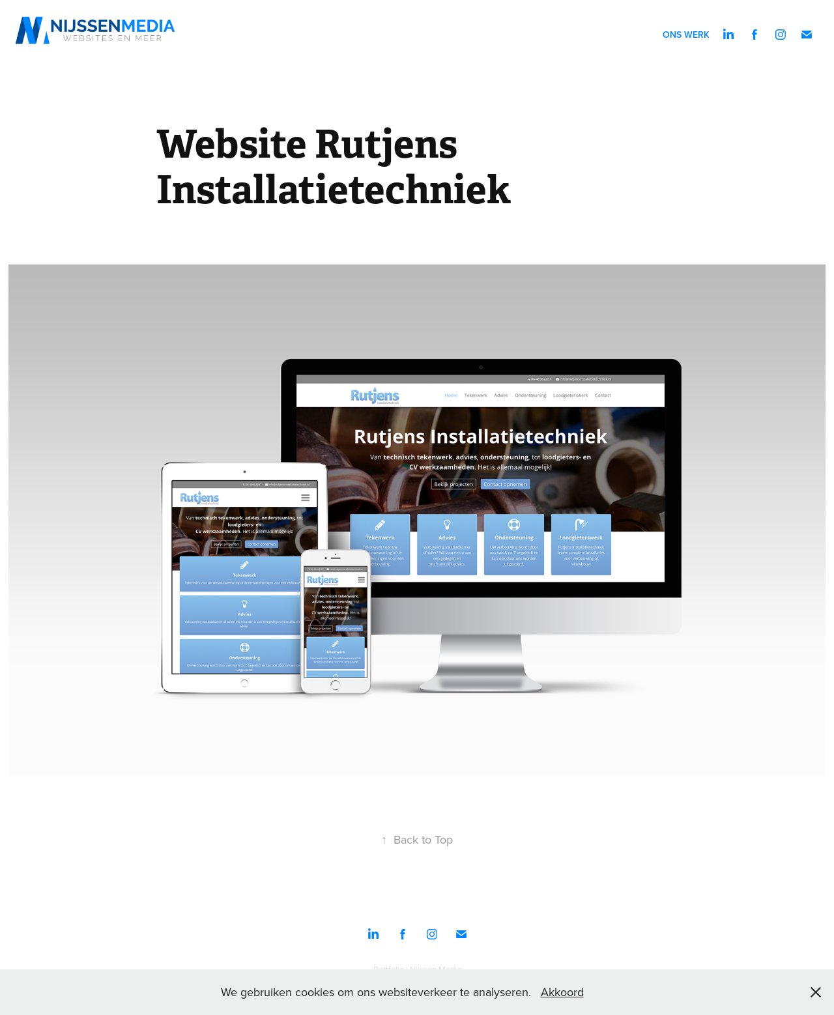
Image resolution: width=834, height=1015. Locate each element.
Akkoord (562, 992)
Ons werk (686, 34)
